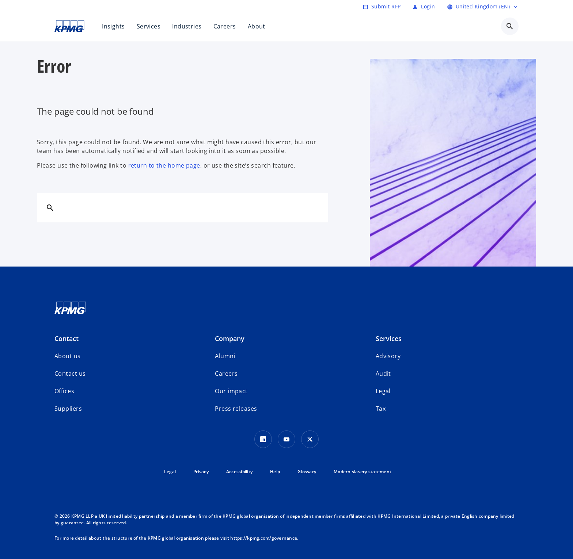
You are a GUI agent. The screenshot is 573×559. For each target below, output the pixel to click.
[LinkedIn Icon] (263, 439)
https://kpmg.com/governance (263, 538)
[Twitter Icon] (310, 439)
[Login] (423, 6)
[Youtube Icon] (286, 439)
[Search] (50, 207)
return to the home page (164, 165)
